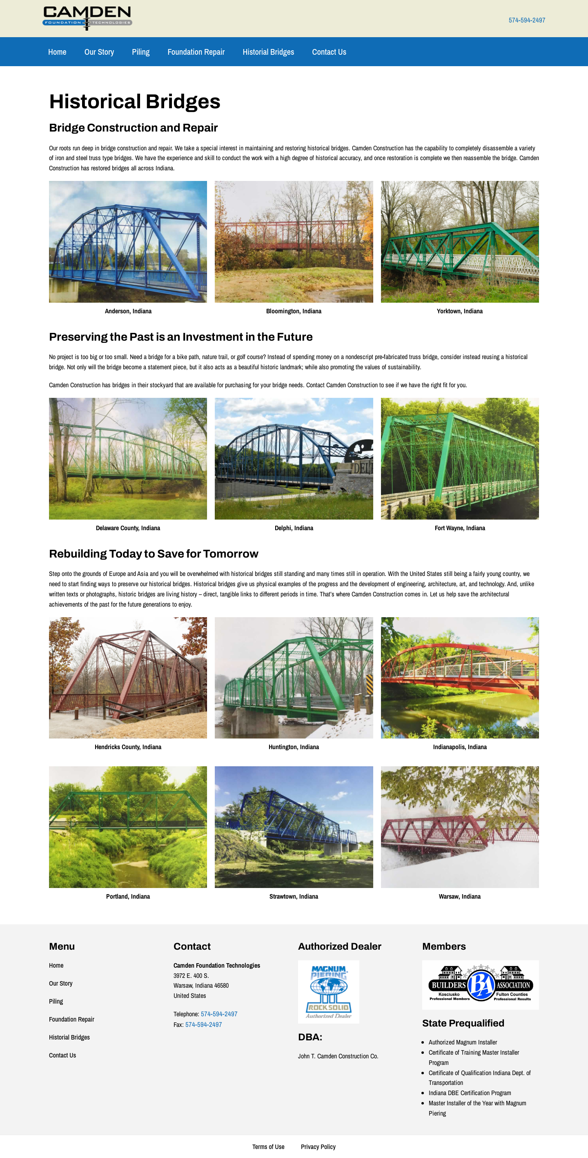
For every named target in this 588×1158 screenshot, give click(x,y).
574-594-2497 (527, 20)
